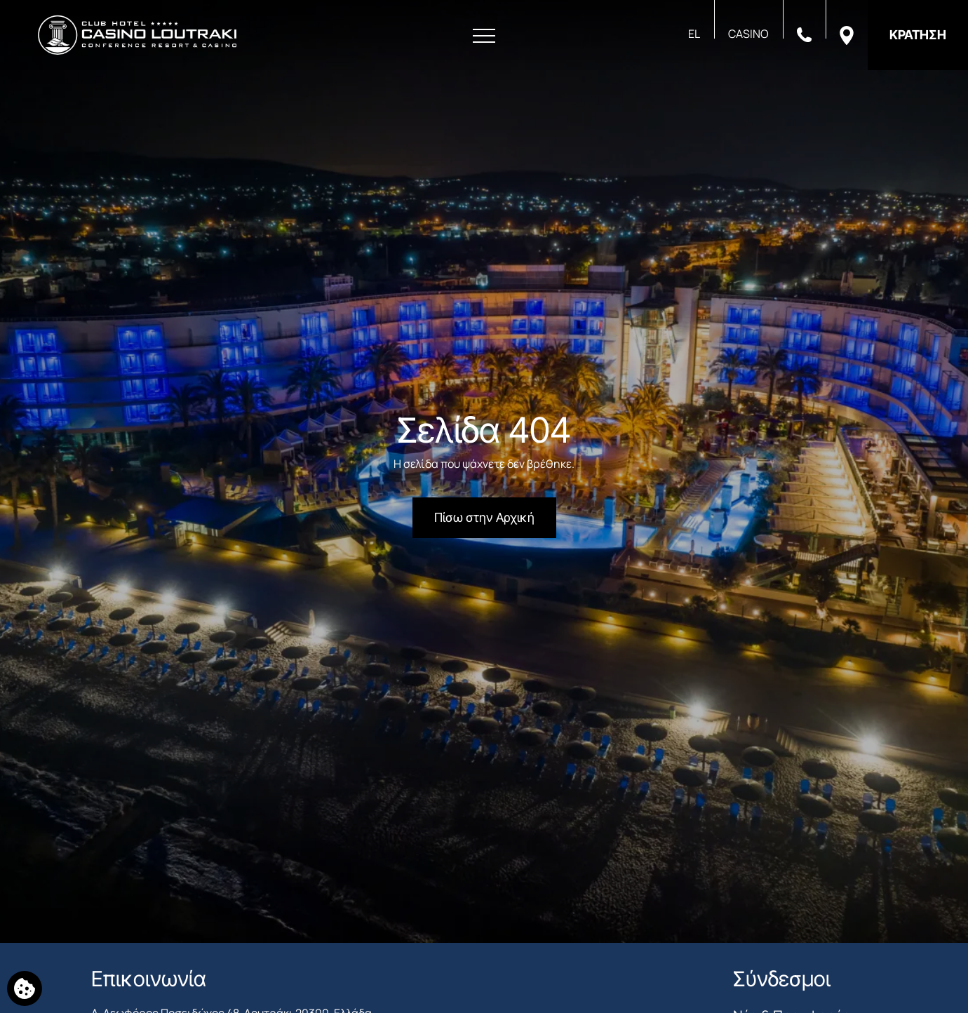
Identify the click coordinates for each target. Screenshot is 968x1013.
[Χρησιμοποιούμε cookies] (24, 988)
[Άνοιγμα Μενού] (484, 36)
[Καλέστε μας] (804, 33)
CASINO (748, 33)
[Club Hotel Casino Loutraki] (137, 35)
